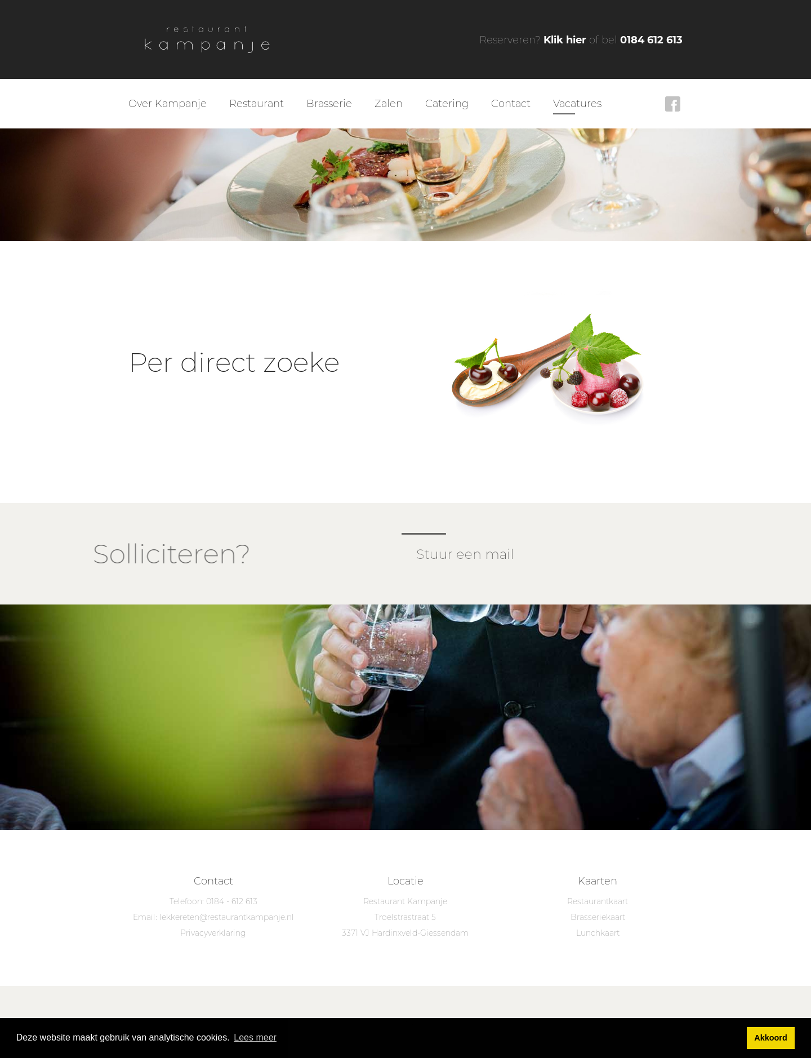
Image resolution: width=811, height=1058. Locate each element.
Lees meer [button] (255, 1037)
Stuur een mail (465, 554)
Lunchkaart (598, 933)
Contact (511, 103)
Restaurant (256, 103)
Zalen (389, 103)
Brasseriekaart (598, 917)
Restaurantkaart (597, 901)
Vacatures (577, 103)
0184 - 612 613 (231, 901)
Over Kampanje (167, 103)
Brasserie (329, 103)
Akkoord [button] (770, 1037)
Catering (447, 103)
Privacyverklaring (213, 933)
